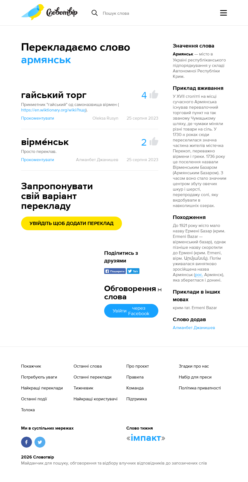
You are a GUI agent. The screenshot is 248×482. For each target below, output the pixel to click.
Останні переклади (93, 376)
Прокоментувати (37, 118)
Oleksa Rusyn (105, 118)
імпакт (146, 438)
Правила (135, 376)
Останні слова (88, 365)
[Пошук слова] (145, 12)
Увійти (131, 310)
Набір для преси (195, 376)
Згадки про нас (194, 365)
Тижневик (83, 387)
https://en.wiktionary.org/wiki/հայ (53, 109)
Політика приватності (200, 387)
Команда (135, 387)
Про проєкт (137, 365)
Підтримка (136, 398)
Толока (28, 409)
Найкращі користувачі (96, 398)
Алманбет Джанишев (194, 327)
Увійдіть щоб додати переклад (71, 223)
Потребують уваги (39, 376)
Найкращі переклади (42, 387)
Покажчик (31, 365)
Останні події (34, 398)
